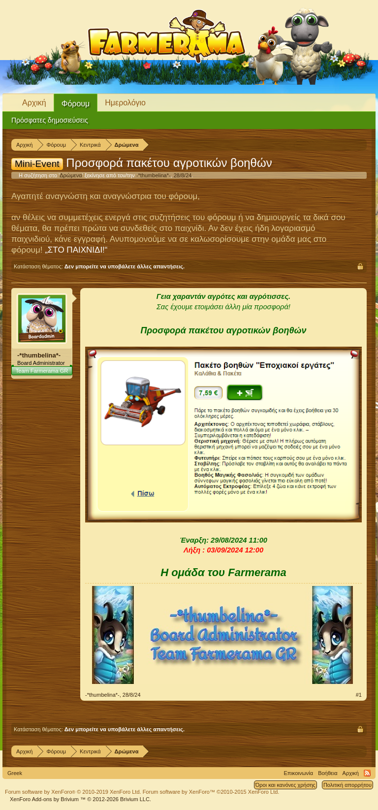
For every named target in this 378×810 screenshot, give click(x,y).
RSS (367, 773)
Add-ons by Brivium (80, 799)
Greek (14, 773)
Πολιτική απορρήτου (347, 785)
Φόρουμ (76, 103)
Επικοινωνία (298, 773)
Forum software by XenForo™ (211, 792)
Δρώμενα (71, 175)
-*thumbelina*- (153, 175)
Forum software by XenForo (73, 792)
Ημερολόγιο (125, 102)
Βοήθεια (327, 773)
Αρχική (34, 102)
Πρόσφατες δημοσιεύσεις (49, 120)
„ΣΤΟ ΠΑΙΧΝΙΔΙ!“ (76, 250)
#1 (359, 695)
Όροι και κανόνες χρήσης (285, 785)
